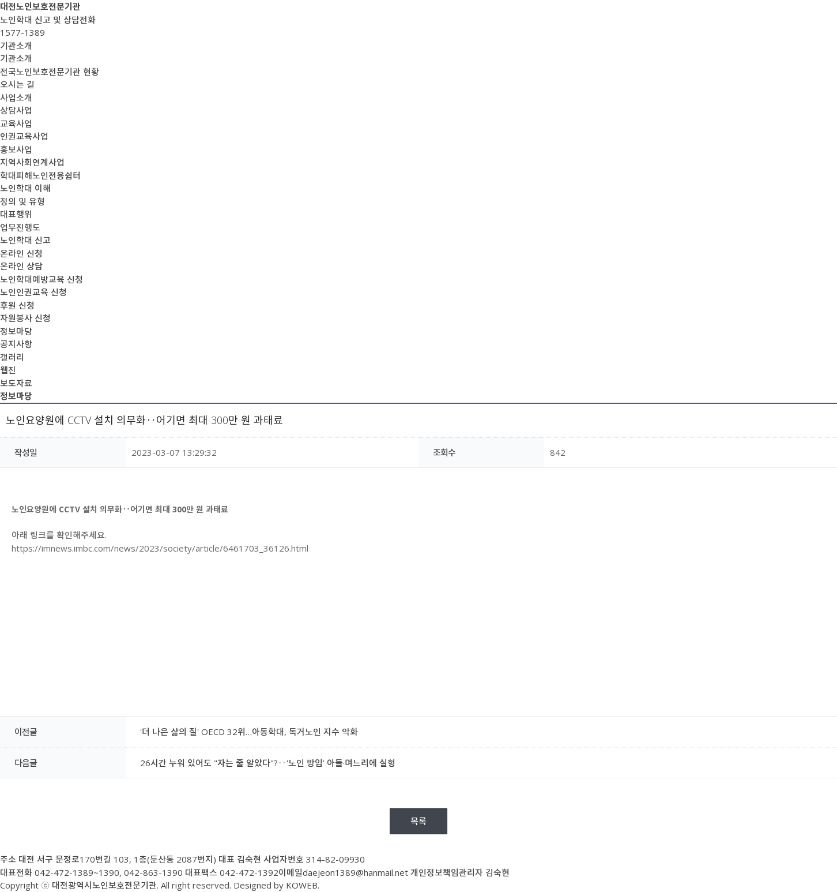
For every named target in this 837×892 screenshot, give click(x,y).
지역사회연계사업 (32, 162)
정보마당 (16, 331)
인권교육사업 (24, 136)
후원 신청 (17, 305)
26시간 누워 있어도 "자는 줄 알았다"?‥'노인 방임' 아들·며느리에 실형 (267, 763)
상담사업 (16, 110)
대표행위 (16, 214)
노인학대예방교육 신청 (41, 279)
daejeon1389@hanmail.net (355, 872)
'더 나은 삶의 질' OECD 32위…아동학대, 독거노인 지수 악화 (249, 731)
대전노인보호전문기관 (40, 6)
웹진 (8, 370)
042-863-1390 (153, 872)
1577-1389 (22, 32)
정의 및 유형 (22, 201)
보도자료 (16, 383)
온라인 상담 (21, 266)
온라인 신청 (21, 253)
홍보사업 (16, 149)
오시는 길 (17, 84)
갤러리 (12, 357)
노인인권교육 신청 (33, 292)
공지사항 (16, 344)
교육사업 (16, 123)
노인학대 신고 (25, 240)
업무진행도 (20, 227)
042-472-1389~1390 (77, 872)
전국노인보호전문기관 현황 (49, 71)
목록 (418, 821)
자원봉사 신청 (25, 318)
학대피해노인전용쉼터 (40, 175)
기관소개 (16, 45)
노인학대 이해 (25, 188)
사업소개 (16, 97)
